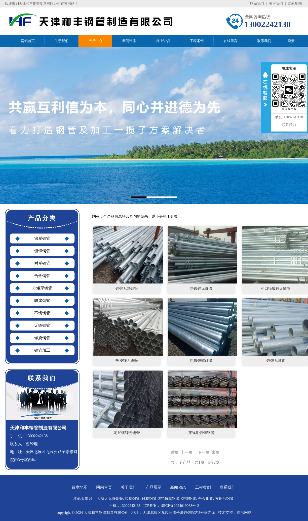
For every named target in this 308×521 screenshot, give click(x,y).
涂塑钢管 (42, 238)
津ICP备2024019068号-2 (179, 506)
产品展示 (153, 487)
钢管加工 (42, 350)
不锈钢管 (42, 313)
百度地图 (79, 487)
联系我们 (257, 3)
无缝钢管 (42, 325)
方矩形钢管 (42, 288)
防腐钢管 (42, 300)
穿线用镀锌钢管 (201, 433)
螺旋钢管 (42, 338)
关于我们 (276, 3)
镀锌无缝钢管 (127, 288)
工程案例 (203, 487)
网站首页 (104, 487)
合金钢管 (42, 276)
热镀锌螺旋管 (201, 361)
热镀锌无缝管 (201, 288)
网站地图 (295, 3)
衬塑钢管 (42, 263)
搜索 (291, 41)
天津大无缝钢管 (110, 499)
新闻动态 (178, 487)
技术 (222, 513)
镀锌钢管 (42, 251)
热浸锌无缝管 (127, 361)
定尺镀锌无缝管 (127, 433)
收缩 (265, 92)
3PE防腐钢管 (168, 499)
